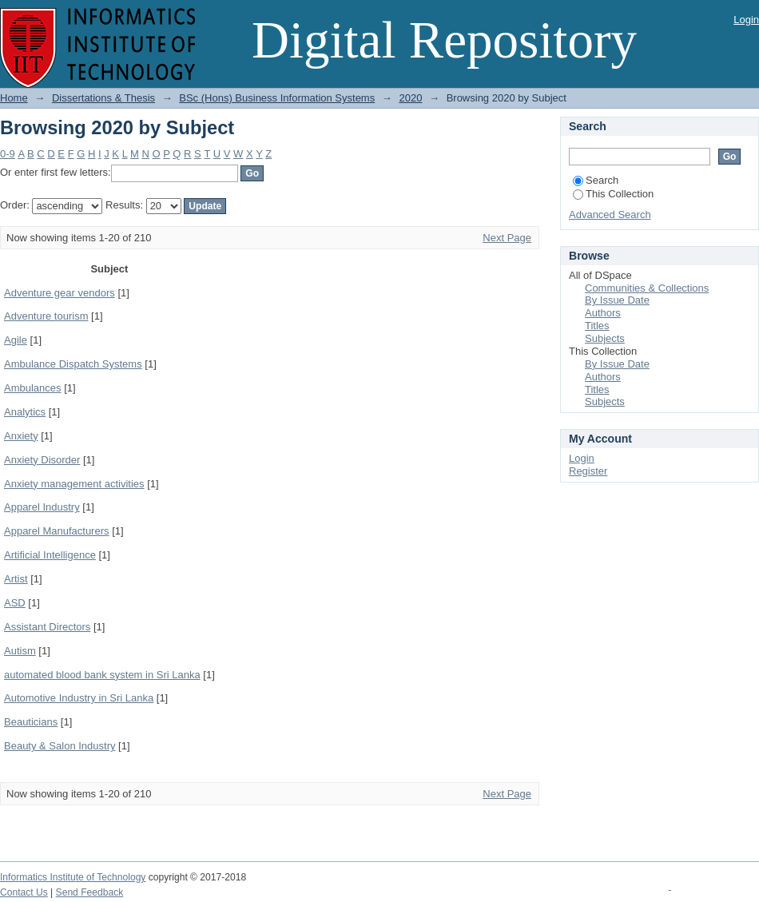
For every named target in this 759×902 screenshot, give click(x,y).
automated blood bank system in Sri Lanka (102, 675)
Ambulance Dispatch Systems (73, 364)
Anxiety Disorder (42, 460)
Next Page (507, 238)
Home (14, 98)
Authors (603, 313)
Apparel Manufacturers (56, 531)
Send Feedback (90, 892)
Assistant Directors (47, 627)
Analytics (25, 412)
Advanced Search (610, 215)
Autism (20, 651)
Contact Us (24, 892)
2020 (410, 98)
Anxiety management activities (74, 484)
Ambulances (33, 388)
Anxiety (21, 436)
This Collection (613, 194)
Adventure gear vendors (59, 293)
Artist (16, 579)
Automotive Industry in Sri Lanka (78, 698)
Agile (15, 340)
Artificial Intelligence (50, 555)
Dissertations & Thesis (103, 98)
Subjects (605, 338)
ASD (15, 603)
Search (595, 180)
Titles (597, 326)
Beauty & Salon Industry (59, 746)
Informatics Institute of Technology (72, 877)
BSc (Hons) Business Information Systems (277, 98)
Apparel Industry (42, 507)
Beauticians (31, 722)
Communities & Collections (647, 288)
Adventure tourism (46, 316)
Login (746, 20)
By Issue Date (617, 300)
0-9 (7, 154)
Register (588, 471)
